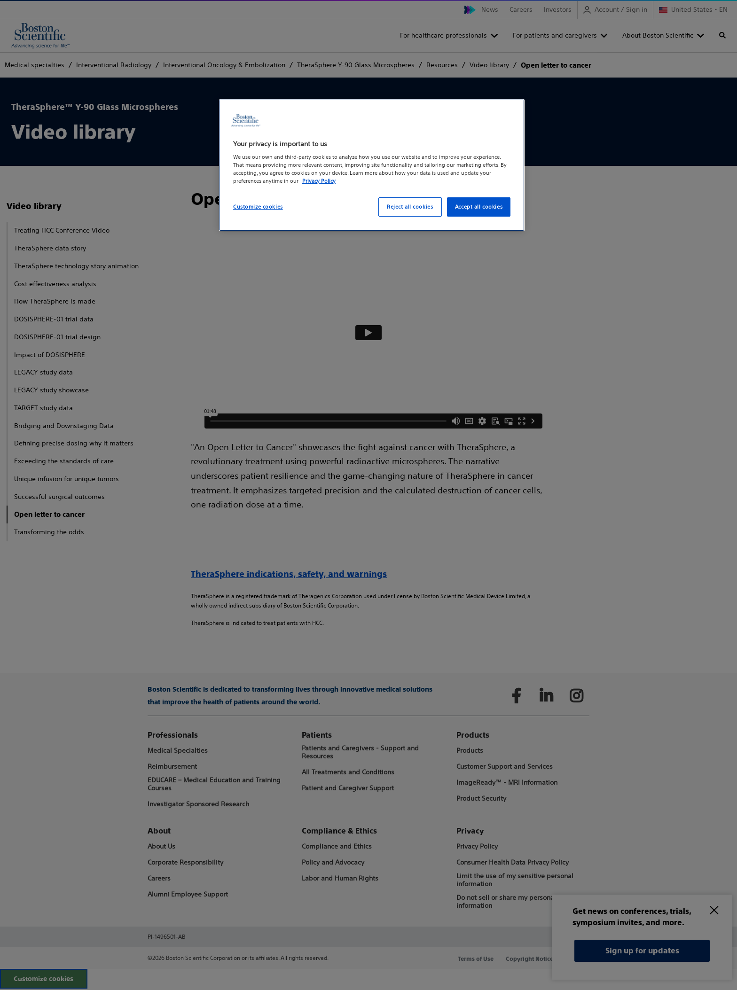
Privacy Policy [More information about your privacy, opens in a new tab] (319, 181)
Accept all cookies (478, 206)
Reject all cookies (410, 206)
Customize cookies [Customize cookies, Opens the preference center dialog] (258, 206)
